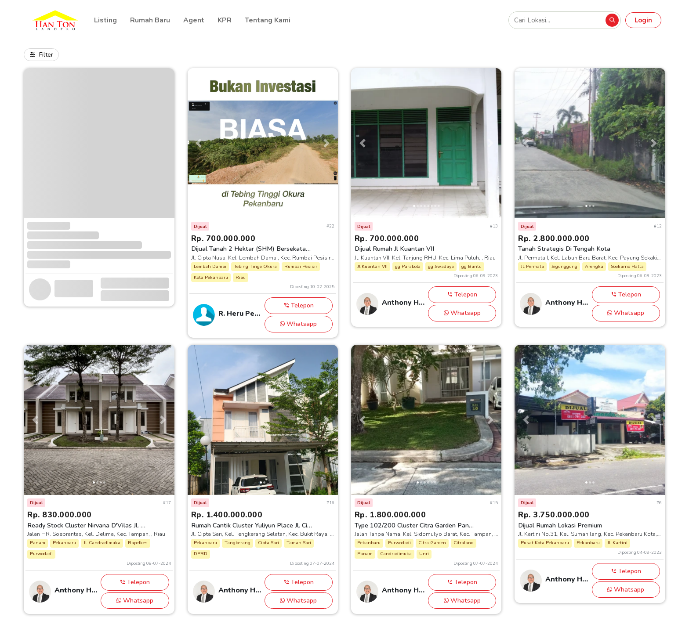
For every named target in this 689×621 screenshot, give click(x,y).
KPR (225, 20)
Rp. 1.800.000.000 (390, 514)
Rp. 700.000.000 (223, 238)
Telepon (298, 305)
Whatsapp (298, 323)
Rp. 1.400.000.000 (227, 514)
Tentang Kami (267, 20)
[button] (199, 143)
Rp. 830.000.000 (59, 514)
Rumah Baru (150, 20)
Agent (193, 20)
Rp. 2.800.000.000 (554, 238)
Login (643, 20)
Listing (105, 20)
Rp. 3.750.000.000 (554, 514)
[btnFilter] (41, 54)
